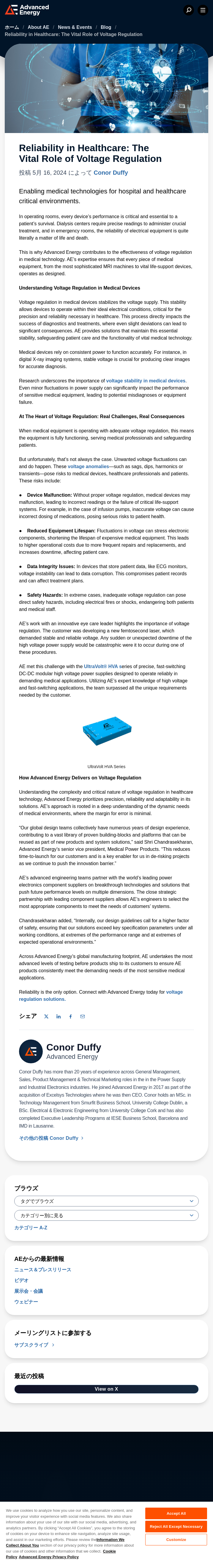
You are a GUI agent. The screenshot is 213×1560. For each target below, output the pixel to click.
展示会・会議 (28, 1291)
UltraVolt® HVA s (103, 666)
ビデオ (21, 1280)
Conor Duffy (111, 172)
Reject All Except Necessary (176, 1526)
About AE (39, 27)
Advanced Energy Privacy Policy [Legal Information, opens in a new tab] (49, 1557)
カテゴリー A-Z (30, 1227)
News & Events (75, 27)
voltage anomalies (88, 466)
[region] (106, 1530)
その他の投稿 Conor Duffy (52, 1138)
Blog (107, 27)
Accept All (176, 1513)
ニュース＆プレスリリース (42, 1269)
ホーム (12, 27)
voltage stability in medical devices (145, 380)
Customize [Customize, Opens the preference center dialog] (176, 1539)
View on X (106, 1389)
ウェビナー (26, 1301)
